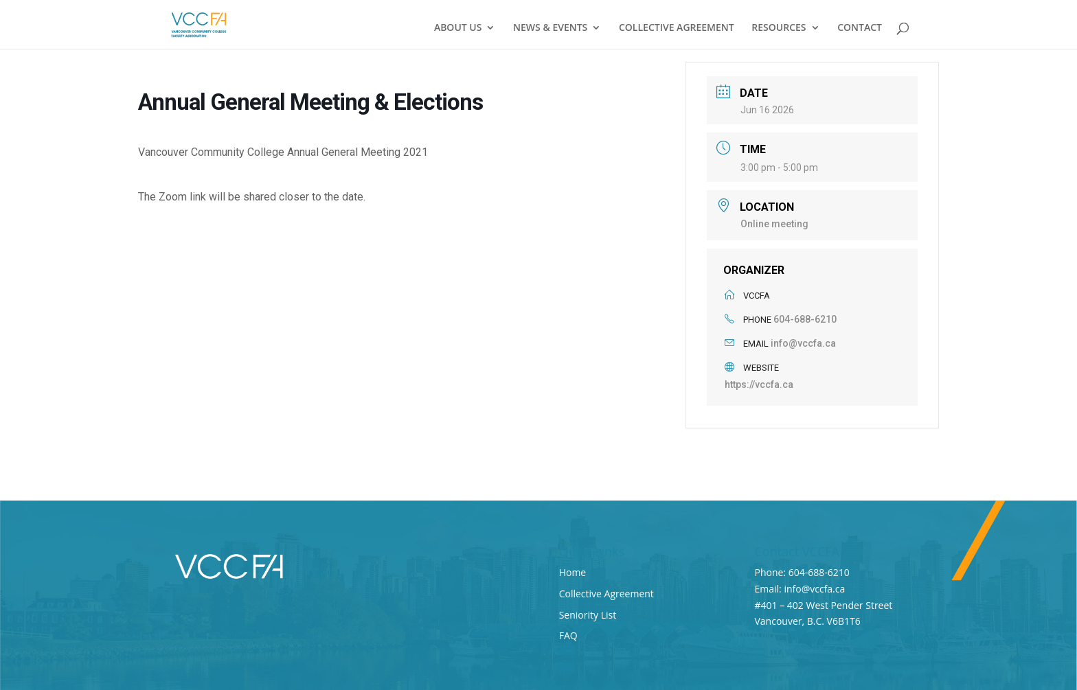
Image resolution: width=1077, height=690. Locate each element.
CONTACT (859, 28)
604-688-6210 (805, 319)
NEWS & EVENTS (550, 28)
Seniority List (587, 614)
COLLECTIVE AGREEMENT (676, 28)
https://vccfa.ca (759, 384)
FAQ (568, 635)
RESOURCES (778, 28)
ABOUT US (458, 28)
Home (573, 572)
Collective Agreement (606, 593)
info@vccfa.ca (803, 343)
